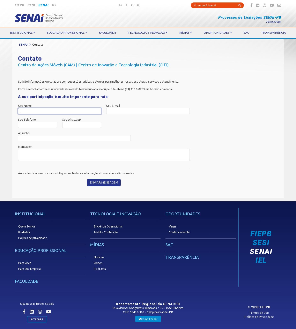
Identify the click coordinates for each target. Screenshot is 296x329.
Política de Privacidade (259, 317)
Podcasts (100, 268)
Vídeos (98, 263)
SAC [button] (246, 32)
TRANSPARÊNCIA (182, 257)
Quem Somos (27, 226)
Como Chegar (148, 319)
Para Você (24, 263)
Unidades (24, 232)
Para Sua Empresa (29, 268)
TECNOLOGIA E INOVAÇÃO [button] (146, 32)
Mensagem (25, 146)
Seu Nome (25, 105)
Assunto (23, 133)
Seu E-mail (113, 105)
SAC (169, 244)
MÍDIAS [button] (184, 32)
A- (127, 5)
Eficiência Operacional (108, 226)
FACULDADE (26, 281)
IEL (54, 5)
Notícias (99, 257)
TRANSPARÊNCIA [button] (273, 32)
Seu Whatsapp (71, 119)
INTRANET (37, 319)
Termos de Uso (259, 312)
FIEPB (19, 5)
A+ (121, 5)
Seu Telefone (27, 119)
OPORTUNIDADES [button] (216, 32)
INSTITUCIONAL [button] (21, 32)
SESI (31, 5)
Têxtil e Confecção (106, 232)
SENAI (43, 5)
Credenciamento (179, 232)
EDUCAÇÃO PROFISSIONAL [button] (65, 32)
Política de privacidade (32, 238)
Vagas (173, 226)
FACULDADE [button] (107, 32)
